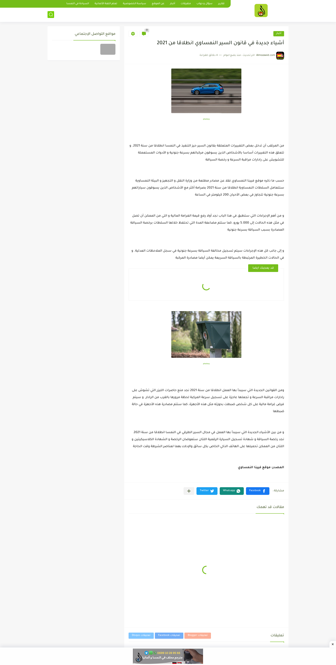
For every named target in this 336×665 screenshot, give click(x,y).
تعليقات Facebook (169, 635)
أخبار (172, 3)
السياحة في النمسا (77, 3)
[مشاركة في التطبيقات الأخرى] (189, 491)
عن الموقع (158, 3)
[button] (257, 491)
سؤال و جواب (204, 3)
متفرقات (186, 3)
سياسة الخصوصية (134, 3)
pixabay (206, 119)
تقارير (221, 3)
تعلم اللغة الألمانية (106, 3)
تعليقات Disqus (141, 635)
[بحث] (51, 14)
